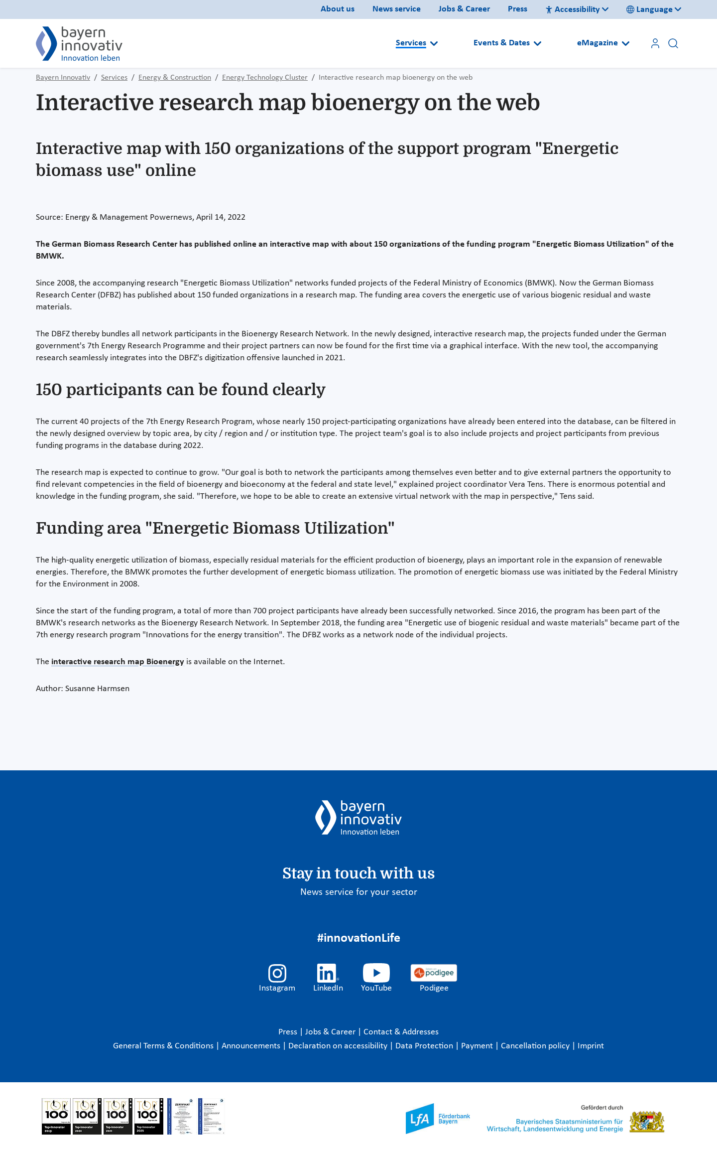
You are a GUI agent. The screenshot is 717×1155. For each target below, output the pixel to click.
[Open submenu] (434, 43)
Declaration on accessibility (338, 1046)
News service (396, 9)
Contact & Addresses (401, 1032)
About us (338, 9)
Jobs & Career (464, 9)
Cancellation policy (536, 1046)
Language (649, 9)
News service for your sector (358, 892)
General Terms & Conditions (164, 1046)
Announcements (252, 1046)
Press (517, 9)
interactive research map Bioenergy (117, 662)
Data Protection (425, 1046)
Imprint (591, 1046)
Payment (478, 1046)
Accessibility (572, 9)
